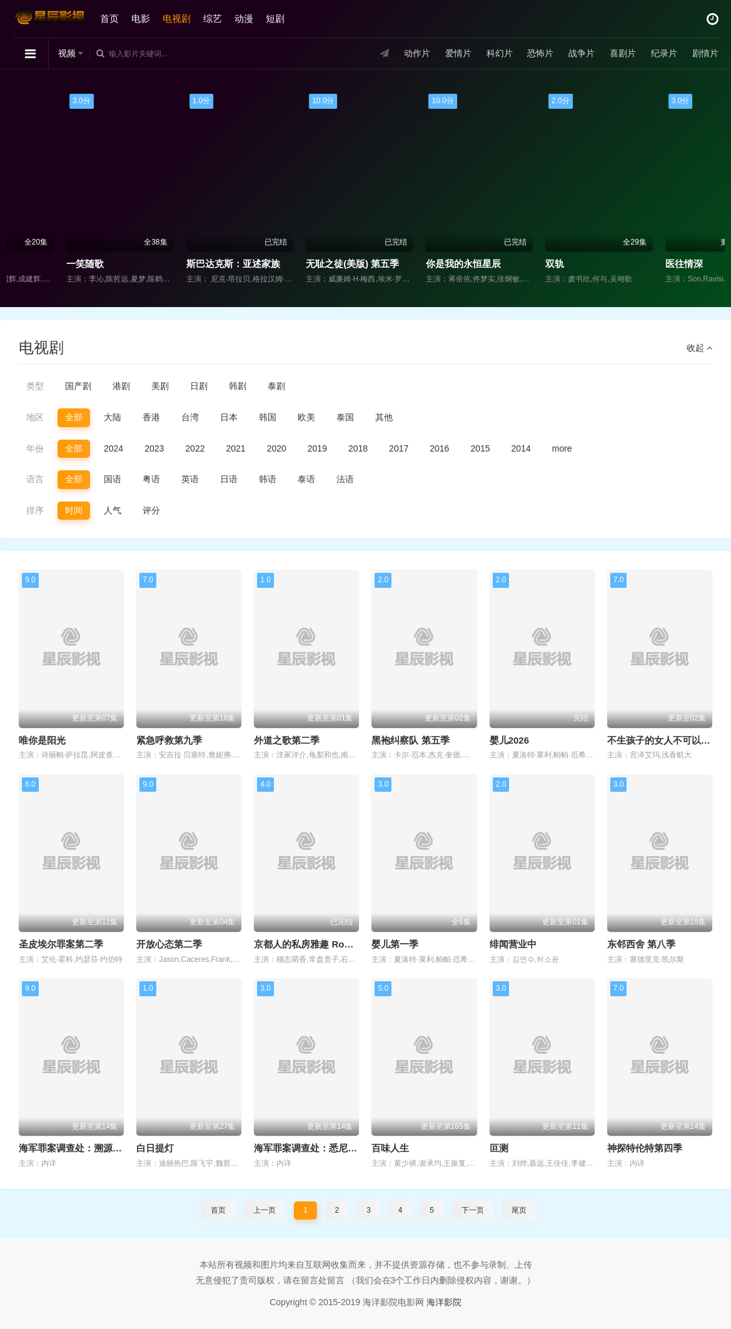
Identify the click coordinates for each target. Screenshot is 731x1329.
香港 (151, 417)
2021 (235, 448)
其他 (384, 417)
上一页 (264, 1210)
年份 (35, 448)
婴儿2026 (509, 740)
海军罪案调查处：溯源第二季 (80, 1148)
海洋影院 (443, 1302)
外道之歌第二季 (287, 740)
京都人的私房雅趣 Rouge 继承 (318, 944)
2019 (317, 448)
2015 (480, 448)
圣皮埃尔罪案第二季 (61, 944)
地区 (35, 417)
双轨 (620, 263)
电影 (140, 18)
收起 (699, 348)
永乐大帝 (31, 263)
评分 (151, 510)
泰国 (345, 417)
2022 (194, 448)
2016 (439, 448)
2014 (521, 448)
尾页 (519, 1210)
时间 (74, 510)
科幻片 (499, 53)
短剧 (275, 18)
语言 (35, 479)
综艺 (212, 18)
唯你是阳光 (42, 740)
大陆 (112, 417)
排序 (35, 510)
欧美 (306, 417)
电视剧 (177, 18)
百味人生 (390, 1148)
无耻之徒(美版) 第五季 (418, 263)
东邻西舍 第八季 (641, 944)
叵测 (499, 1148)
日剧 (199, 386)
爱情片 (458, 53)
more (562, 448)
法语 (345, 479)
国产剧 (78, 386)
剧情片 (705, 53)
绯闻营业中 (513, 944)
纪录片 (664, 53)
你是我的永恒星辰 (529, 263)
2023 (154, 448)
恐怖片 (540, 53)
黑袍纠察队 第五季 (410, 740)
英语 (190, 479)
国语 (112, 479)
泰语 (306, 479)
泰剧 (276, 386)
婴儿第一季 (394, 944)
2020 (276, 448)
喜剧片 (623, 53)
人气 (112, 510)
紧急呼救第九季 (169, 740)
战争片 (581, 53)
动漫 (243, 18)
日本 (229, 417)
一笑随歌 (150, 263)
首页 (109, 18)
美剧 (160, 386)
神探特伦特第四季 (644, 1148)
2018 (358, 448)
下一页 (472, 1210)
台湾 (190, 417)
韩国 (267, 417)
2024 (113, 448)
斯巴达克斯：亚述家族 (299, 263)
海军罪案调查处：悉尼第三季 (315, 1148)
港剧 (121, 386)
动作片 (417, 53)
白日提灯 (155, 1148)
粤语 (151, 479)
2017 (398, 448)
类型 (35, 386)
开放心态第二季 (169, 944)
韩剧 (237, 386)
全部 (74, 417)
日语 (229, 479)
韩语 (267, 479)
